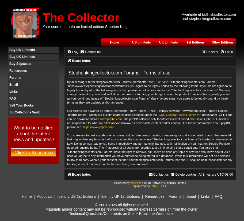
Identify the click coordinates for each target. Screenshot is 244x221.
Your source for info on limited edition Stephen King (85, 27)
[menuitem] (72, 52)
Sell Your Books (21, 105)
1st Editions (195, 42)
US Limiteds (141, 42)
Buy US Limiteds (22, 50)
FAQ (12, 98)
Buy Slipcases (20, 64)
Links (13, 91)
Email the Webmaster (157, 213)
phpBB (134, 182)
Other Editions (223, 42)
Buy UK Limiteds (22, 57)
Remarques (18, 71)
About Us (44, 196)
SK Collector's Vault (24, 112)
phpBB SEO (159, 186)
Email (13, 84)
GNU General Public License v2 (179, 114)
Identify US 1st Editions (76, 196)
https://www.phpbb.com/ (98, 127)
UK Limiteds (168, 42)
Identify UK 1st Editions (120, 196)
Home (114, 42)
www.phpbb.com (111, 119)
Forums (15, 78)
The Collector (81, 17)
